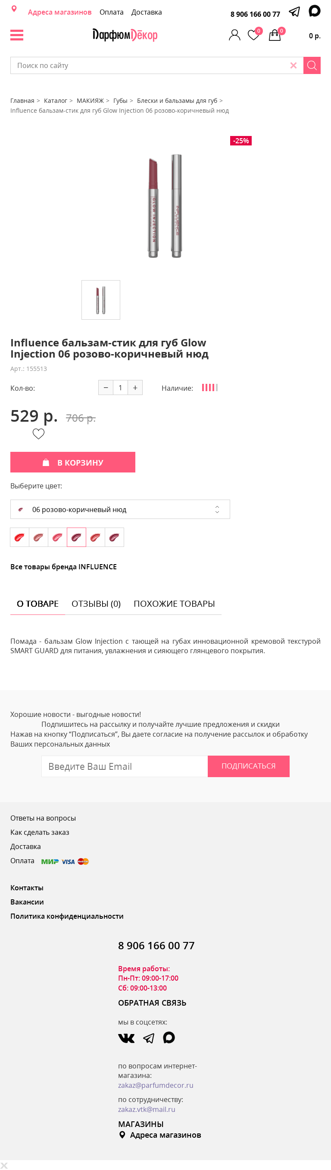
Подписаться (249, 766)
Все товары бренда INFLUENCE (63, 566)
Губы (120, 100)
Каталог (55, 100)
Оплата (112, 12)
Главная (22, 100)
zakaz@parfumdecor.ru (156, 1085)
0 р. (299, 33)
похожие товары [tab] (174, 603)
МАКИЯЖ (90, 100)
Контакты (27, 887)
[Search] (312, 65)
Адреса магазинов (60, 12)
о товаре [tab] (38, 603)
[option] (165, 204)
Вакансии (27, 902)
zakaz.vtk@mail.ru (146, 1109)
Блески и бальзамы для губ (177, 100)
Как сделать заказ (39, 832)
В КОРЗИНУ (72, 462)
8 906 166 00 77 (255, 14)
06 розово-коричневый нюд (71, 509)
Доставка (146, 12)
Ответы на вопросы (43, 818)
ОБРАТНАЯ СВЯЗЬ (152, 1002)
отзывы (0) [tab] (96, 603)
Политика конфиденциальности (67, 916)
